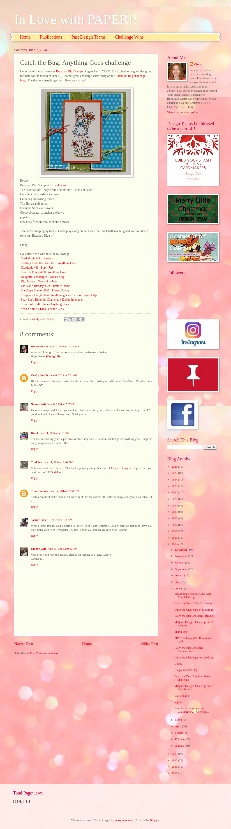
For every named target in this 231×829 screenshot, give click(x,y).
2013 (175, 753)
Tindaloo (36, 462)
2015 (175, 537)
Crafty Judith (39, 375)
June (178, 588)
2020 (175, 505)
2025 (175, 473)
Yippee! (179, 702)
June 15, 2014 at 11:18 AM (56, 520)
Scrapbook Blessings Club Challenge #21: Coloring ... (191, 710)
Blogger (154, 820)
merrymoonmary (124, 820)
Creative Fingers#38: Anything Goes (43, 272)
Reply (34, 362)
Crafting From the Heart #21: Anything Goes (48, 263)
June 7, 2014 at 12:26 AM (64, 346)
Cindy (198, 64)
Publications (51, 37)
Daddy (178, 663)
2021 (175, 499)
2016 (175, 531)
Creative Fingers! (121, 468)
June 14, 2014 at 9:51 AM (64, 491)
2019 (175, 511)
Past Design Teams (89, 37)
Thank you (180, 631)
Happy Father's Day (185, 670)
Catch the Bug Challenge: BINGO (194, 615)
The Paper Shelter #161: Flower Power (45, 290)
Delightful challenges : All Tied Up (43, 277)
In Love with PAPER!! (75, 19)
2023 (175, 486)
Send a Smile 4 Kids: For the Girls (42, 309)
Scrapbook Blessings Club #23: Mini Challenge (192, 595)
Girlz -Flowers (57, 185)
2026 (175, 466)
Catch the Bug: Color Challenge (193, 603)
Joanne (35, 520)
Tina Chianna (39, 491)
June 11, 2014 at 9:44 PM (58, 462)
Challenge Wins (129, 37)
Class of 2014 (182, 695)
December (181, 549)
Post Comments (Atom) (44, 653)
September (181, 569)
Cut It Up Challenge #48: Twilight (194, 609)
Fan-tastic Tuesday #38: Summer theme (45, 286)
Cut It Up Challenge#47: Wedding (194, 657)
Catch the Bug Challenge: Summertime (189, 649)
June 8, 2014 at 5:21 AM (63, 375)
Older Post (149, 644)
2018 (175, 518)
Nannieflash (38, 404)
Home (25, 37)
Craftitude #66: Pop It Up (37, 267)
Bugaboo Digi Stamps (69, 71)
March (179, 732)
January (180, 745)
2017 (175, 524)
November (181, 556)
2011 (175, 766)
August (179, 575)
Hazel (34, 433)
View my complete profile (182, 112)
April (178, 726)
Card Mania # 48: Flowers (37, 258)
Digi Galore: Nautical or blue (39, 281)
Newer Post (23, 644)
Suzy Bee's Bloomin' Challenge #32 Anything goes (52, 299)
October (180, 562)
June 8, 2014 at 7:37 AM (61, 404)
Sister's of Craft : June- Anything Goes (45, 304)
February (180, 739)
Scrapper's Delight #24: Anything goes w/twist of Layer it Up (59, 295)
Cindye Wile (38, 548)
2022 (175, 492)
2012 (175, 760)
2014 (175, 544)
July (178, 582)
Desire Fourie (39, 346)
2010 (175, 773)
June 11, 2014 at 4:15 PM (54, 433)
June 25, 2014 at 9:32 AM (62, 548)
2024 (175, 479)
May (178, 719)
